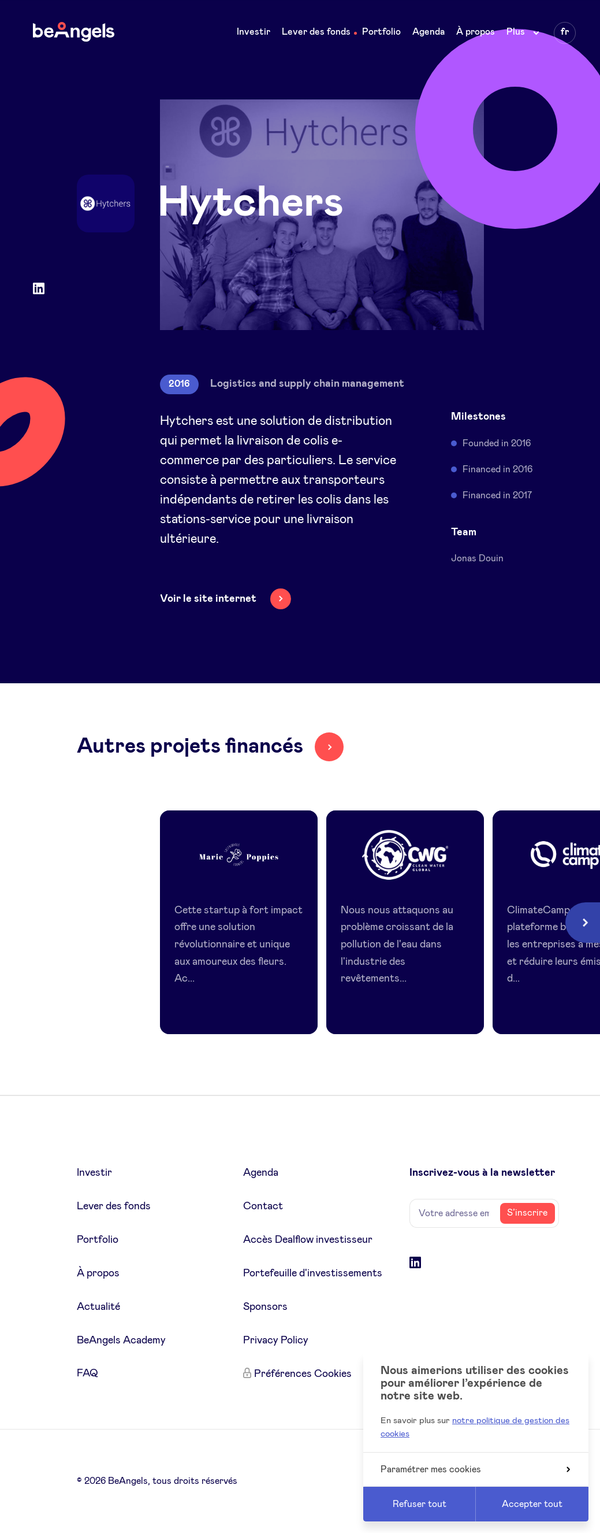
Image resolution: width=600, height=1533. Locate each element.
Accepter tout (532, 1504)
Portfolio (381, 31)
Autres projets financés (190, 746)
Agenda (428, 31)
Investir (253, 31)
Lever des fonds (316, 31)
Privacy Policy (275, 1340)
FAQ (87, 1373)
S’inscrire (527, 1212)
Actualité (98, 1307)
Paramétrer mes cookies (475, 1469)
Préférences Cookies (303, 1374)
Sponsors (265, 1307)
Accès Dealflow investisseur (307, 1240)
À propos (475, 31)
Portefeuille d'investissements (312, 1273)
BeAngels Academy (121, 1340)
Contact (263, 1206)
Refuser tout (419, 1504)
